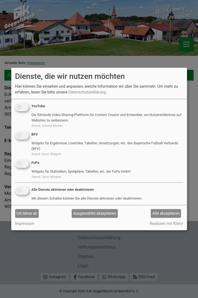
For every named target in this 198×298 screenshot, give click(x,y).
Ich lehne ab (26, 213)
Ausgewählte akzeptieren (94, 213)
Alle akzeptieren (166, 213)
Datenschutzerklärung (87, 92)
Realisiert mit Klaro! (166, 223)
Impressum (24, 223)
